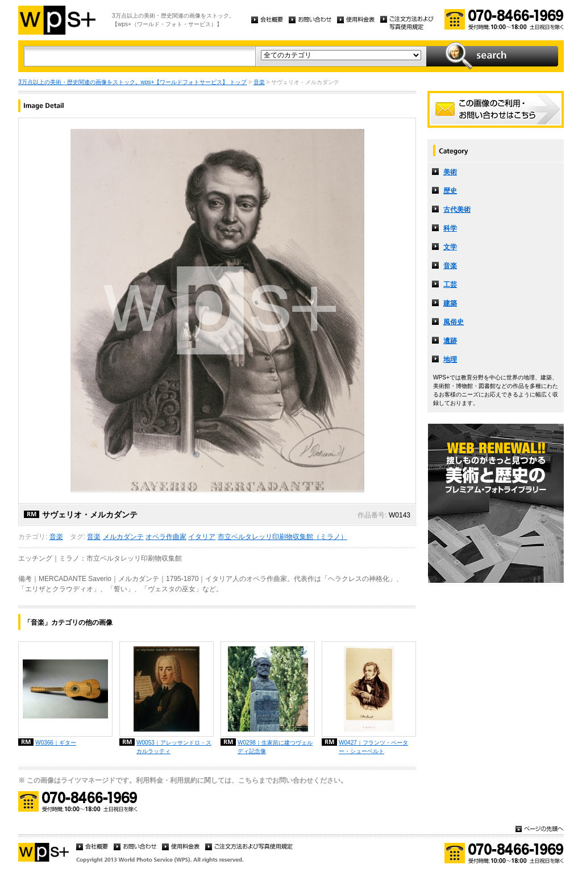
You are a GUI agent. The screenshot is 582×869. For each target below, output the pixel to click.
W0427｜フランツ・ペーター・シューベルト (373, 747)
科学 (450, 228)
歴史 (450, 191)
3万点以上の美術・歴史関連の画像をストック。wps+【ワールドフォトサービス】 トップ (132, 82)
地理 (450, 360)
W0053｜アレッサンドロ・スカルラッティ (173, 747)
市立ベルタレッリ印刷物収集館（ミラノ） (282, 537)
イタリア (201, 537)
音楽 (259, 82)
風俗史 (453, 322)
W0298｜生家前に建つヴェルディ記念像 (275, 747)
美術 (450, 172)
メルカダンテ (123, 537)
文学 (450, 247)
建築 (450, 303)
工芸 (450, 285)
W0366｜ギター (55, 743)
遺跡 (450, 341)
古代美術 (457, 210)
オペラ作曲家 (166, 537)
